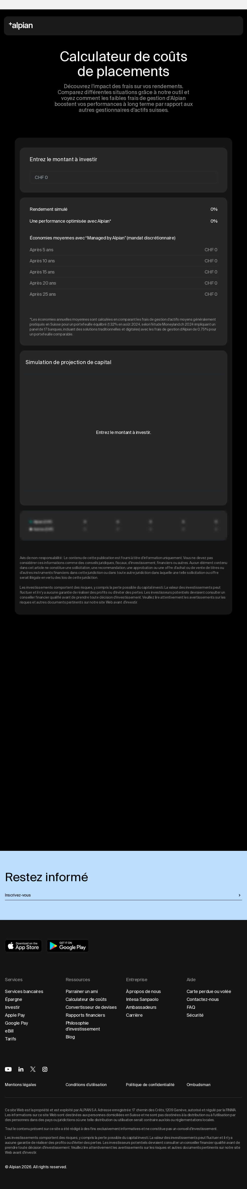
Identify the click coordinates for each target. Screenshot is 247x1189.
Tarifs (10, 1039)
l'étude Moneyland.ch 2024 (172, 324)
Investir (12, 1007)
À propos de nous (143, 991)
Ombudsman (199, 1084)
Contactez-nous (203, 999)
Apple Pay (15, 1015)
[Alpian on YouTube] (8, 1069)
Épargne (13, 999)
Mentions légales (20, 1084)
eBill (9, 1031)
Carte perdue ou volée (209, 991)
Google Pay (16, 1023)
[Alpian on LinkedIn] (20, 1069)
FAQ (191, 1007)
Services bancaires (24, 991)
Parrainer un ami (82, 991)
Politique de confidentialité (150, 1084)
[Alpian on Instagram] (44, 1069)
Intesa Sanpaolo (142, 999)
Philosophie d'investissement (83, 1026)
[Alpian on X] (32, 1069)
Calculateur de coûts (86, 999)
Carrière (134, 1015)
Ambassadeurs (141, 1007)
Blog (70, 1037)
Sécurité (195, 1015)
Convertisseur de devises (91, 1007)
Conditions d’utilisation (86, 1084)
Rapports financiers (85, 1015)
